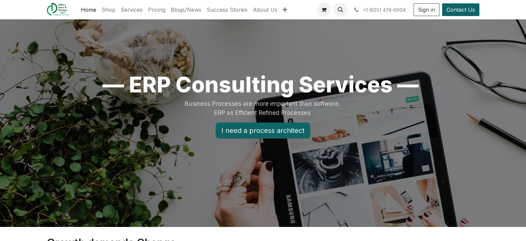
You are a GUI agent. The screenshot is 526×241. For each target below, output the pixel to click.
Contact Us (460, 9)
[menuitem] (88, 9)
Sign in (426, 9)
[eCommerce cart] (324, 10)
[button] (340, 10)
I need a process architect (263, 131)
